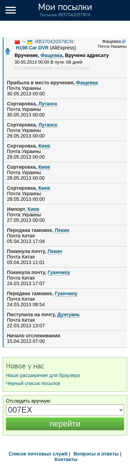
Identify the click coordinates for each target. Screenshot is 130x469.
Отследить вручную (28, 401)
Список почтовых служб (38, 454)
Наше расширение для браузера (43, 375)
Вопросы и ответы (96, 454)
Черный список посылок (33, 383)
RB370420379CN (54, 41)
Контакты (65, 459)
